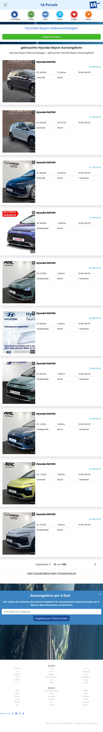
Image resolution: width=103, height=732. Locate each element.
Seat (17, 699)
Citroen (86, 702)
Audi (17, 693)
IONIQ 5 (17, 674)
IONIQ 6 (85, 677)
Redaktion (68, 723)
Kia (51, 702)
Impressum (93, 723)
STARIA (17, 680)
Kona (51, 671)
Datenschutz (80, 723)
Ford (51, 693)
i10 (17, 671)
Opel (86, 693)
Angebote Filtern (51, 36)
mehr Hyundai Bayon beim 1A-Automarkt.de (51, 573)
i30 (51, 668)
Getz (51, 682)
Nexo (86, 682)
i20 (86, 668)
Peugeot (86, 696)
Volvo (85, 699)
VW (17, 690)
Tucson (17, 668)
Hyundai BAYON (46, 61)
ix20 (17, 677)
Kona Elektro (51, 677)
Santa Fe (86, 671)
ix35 (86, 674)
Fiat (17, 704)
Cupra (51, 704)
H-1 (17, 682)
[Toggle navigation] (5, 5)
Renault (51, 696)
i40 (51, 680)
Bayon (51, 674)
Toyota (86, 704)
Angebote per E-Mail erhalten (51, 618)
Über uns (49, 723)
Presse (59, 723)
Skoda (17, 696)
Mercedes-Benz (51, 690)
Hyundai (51, 699)
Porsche (17, 702)
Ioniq (86, 680)
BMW (86, 690)
